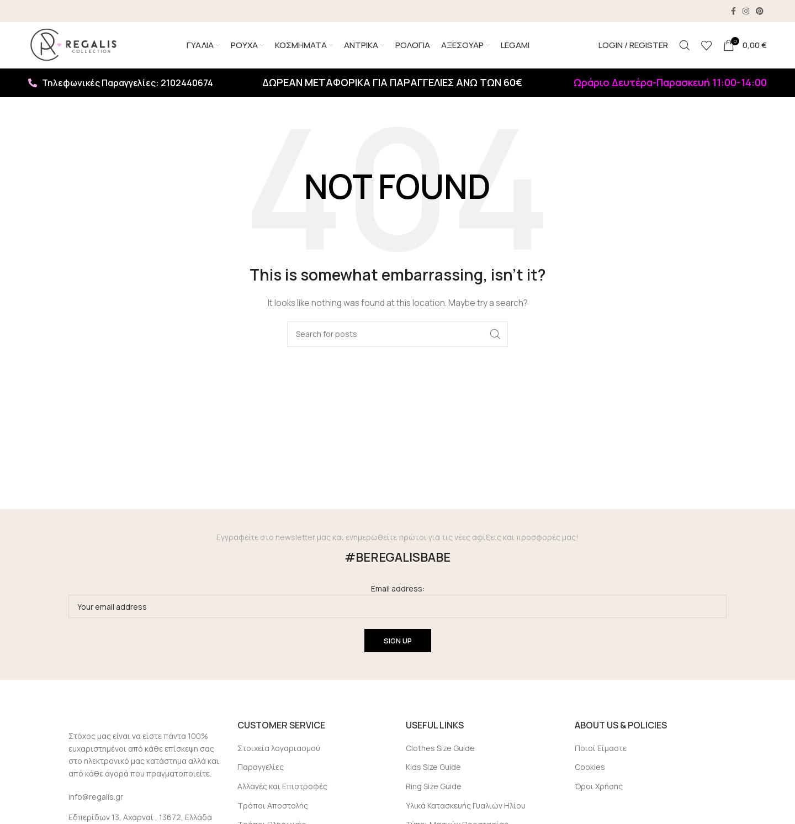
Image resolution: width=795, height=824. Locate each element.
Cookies (590, 770)
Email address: (397, 604)
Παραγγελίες (260, 770)
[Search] (685, 47)
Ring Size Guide (434, 789)
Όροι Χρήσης (599, 789)
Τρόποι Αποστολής (272, 809)
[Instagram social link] (745, 11)
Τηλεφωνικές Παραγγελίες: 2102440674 (120, 86)
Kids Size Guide (433, 770)
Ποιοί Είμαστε (601, 751)
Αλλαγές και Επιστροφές (282, 789)
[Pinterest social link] (759, 11)
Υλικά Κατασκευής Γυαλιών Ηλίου (466, 809)
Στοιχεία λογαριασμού (278, 751)
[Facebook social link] (733, 11)
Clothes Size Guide (440, 751)
